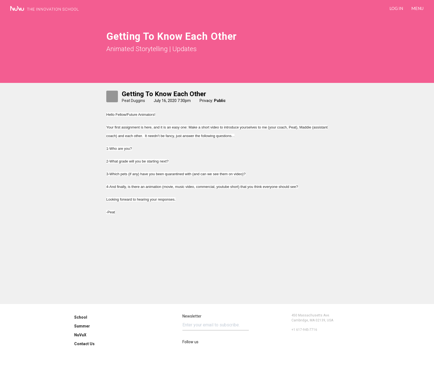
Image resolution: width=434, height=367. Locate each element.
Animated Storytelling (137, 49)
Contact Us (84, 344)
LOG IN (396, 8)
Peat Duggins (133, 100)
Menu (417, 8)
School (80, 317)
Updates (184, 49)
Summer (82, 326)
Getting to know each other (164, 94)
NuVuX (80, 335)
